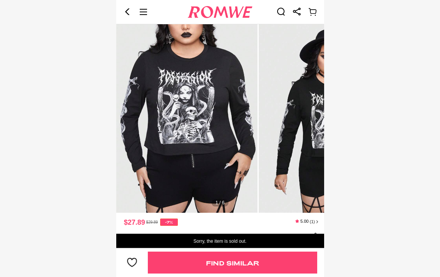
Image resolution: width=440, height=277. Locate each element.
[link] (281, 11)
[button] (127, 12)
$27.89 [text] (134, 222)
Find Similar (232, 263)
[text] (220, 118)
